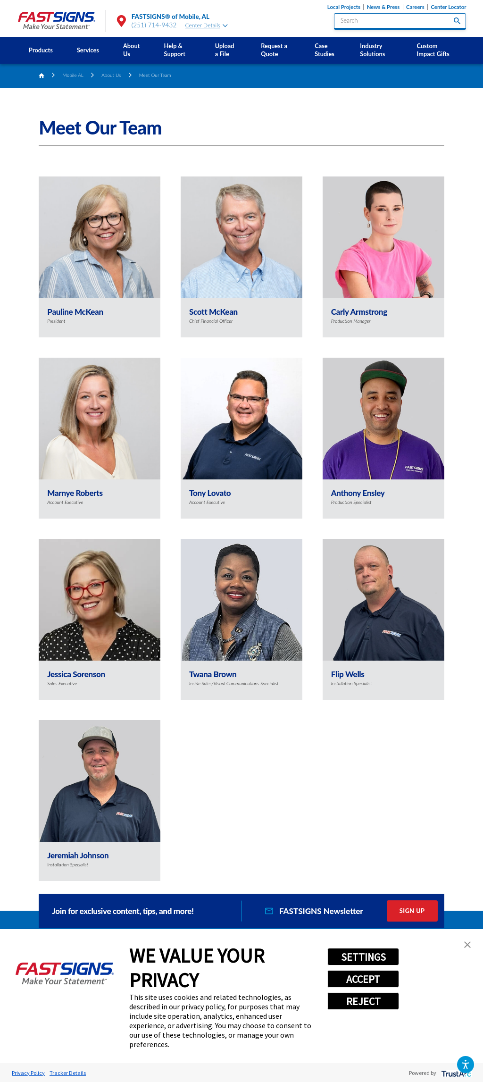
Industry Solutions (372, 50)
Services (88, 50)
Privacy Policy (28, 1072)
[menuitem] (41, 50)
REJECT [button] (363, 1001)
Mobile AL (73, 75)
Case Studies (324, 50)
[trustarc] (455, 1073)
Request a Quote (274, 50)
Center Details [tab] (206, 25)
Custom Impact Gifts (433, 50)
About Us (131, 50)
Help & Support (174, 50)
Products (41, 50)
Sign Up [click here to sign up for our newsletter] (412, 910)
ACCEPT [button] (363, 979)
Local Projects (343, 7)
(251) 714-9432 (154, 25)
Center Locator (448, 7)
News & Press (383, 7)
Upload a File (224, 50)
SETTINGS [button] (363, 957)
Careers (415, 7)
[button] (465, 1064)
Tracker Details (68, 1072)
